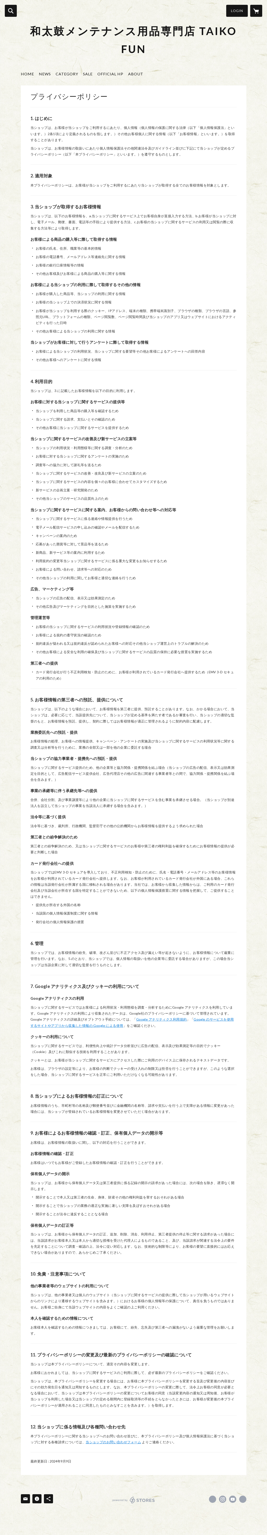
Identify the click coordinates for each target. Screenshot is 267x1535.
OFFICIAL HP (110, 74)
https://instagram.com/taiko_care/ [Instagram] (222, 1499)
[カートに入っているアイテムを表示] (256, 11)
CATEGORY (67, 74)
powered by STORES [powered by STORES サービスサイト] (134, 1500)
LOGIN (237, 11)
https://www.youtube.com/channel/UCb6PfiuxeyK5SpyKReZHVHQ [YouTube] (232, 1499)
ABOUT (135, 74)
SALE (88, 74)
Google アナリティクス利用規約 (161, 1019)
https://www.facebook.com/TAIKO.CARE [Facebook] (212, 1499)
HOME (27, 74)
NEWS (45, 74)
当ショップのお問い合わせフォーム (113, 1442)
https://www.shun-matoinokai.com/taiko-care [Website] (242, 1499)
